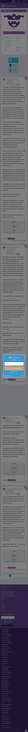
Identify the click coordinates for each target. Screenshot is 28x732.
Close (22, 375)
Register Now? (14, 371)
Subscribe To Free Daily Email (14, 368)
